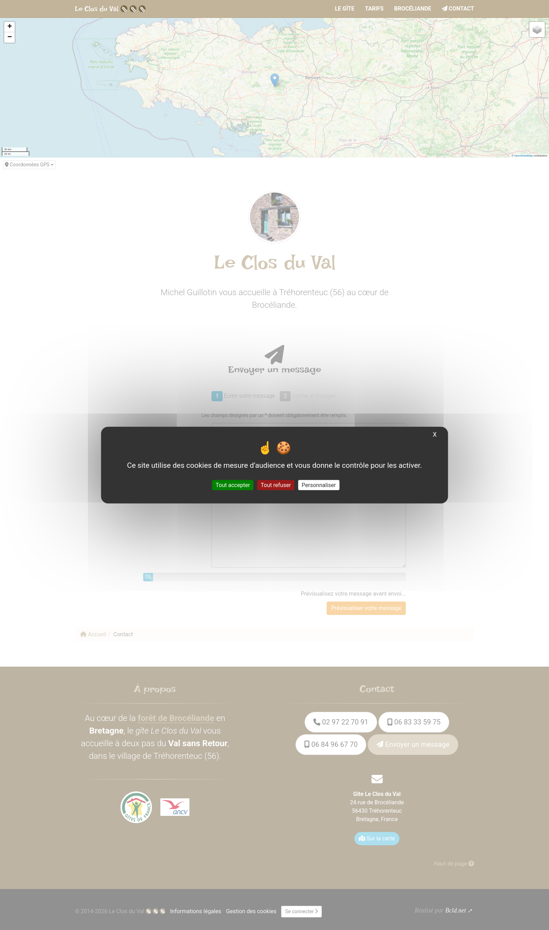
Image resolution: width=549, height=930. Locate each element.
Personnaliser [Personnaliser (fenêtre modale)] (319, 484)
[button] (9, 27)
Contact (458, 8)
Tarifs (374, 8)
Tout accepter (233, 484)
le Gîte (344, 8)
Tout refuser (276, 484)
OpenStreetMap (523, 155)
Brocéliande (412, 8)
